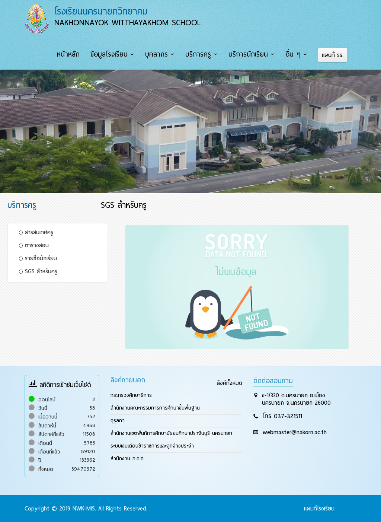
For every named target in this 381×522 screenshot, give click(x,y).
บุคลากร (156, 54)
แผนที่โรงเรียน (319, 508)
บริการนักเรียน (248, 54)
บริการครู (198, 54)
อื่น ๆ (293, 54)
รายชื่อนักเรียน (38, 258)
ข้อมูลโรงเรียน (109, 54)
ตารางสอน (34, 245)
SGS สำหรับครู (38, 271)
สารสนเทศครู (36, 232)
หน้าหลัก (68, 54)
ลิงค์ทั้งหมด (229, 383)
